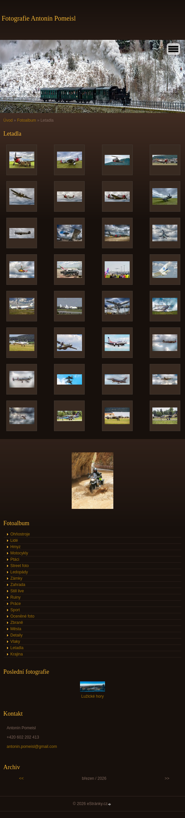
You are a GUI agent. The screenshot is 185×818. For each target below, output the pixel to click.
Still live (17, 591)
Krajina (16, 654)
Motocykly (19, 553)
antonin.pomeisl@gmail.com (32, 746)
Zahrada (17, 584)
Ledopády (19, 572)
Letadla (16, 647)
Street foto (19, 565)
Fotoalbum (26, 120)
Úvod (8, 120)
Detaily (16, 635)
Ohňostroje (20, 534)
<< (21, 778)
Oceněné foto (22, 616)
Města (15, 629)
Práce (15, 603)
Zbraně (16, 622)
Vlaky (15, 641)
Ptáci (14, 559)
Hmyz (15, 546)
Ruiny (15, 597)
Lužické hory (92, 696)
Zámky (16, 578)
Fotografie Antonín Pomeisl (39, 18)
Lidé (14, 540)
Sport (15, 610)
